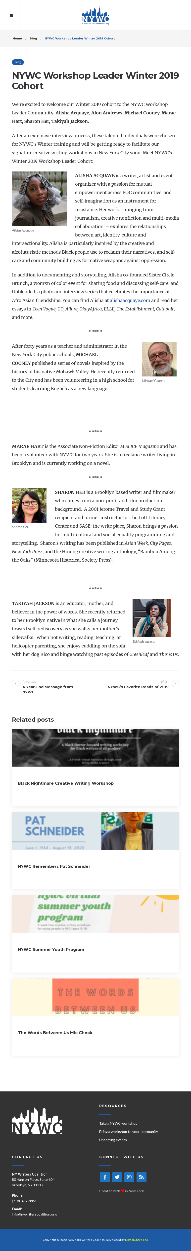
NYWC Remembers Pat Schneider (54, 866)
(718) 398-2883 (24, 1201)
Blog (18, 62)
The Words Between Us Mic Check (55, 1032)
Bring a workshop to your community (128, 1131)
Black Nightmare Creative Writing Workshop (66, 783)
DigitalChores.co (136, 1239)
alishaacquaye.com (130, 300)
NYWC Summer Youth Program (51, 949)
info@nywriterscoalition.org (34, 1214)
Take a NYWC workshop (118, 1123)
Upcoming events (113, 1140)
